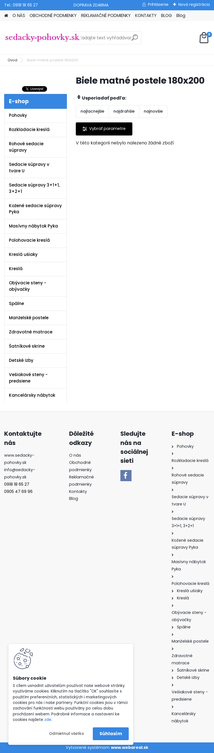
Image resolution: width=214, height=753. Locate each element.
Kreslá (16, 269)
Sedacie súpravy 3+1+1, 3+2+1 (34, 188)
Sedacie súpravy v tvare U (29, 167)
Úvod (12, 60)
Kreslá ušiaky (23, 254)
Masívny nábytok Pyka (33, 226)
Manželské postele (28, 318)
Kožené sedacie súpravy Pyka (35, 209)
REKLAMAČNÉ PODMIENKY (106, 15)
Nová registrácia (194, 4)
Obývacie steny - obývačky (27, 286)
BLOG (166, 15)
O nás (75, 455)
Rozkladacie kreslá (29, 129)
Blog (180, 15)
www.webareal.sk (129, 747)
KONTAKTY (146, 15)
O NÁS (19, 15)
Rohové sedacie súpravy (26, 147)
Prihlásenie (158, 4)
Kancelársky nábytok (32, 395)
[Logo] (42, 38)
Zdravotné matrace (30, 332)
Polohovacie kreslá (29, 240)
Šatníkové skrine (27, 346)
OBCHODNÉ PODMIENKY (53, 15)
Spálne (16, 303)
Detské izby (21, 360)
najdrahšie (124, 111)
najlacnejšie (92, 111)
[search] (135, 39)
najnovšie (153, 111)
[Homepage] (6, 15)
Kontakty (78, 491)
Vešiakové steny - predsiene (28, 378)
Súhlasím (110, 733)
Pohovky (18, 115)
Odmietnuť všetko (66, 733)
